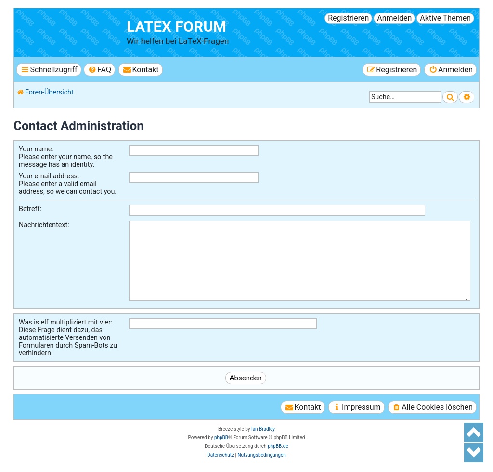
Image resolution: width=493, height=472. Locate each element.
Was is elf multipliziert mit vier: (65, 322)
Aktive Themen (445, 18)
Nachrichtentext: (44, 225)
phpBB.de (278, 446)
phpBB (221, 437)
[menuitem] (99, 69)
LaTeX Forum (176, 27)
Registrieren (348, 18)
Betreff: (30, 209)
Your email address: (49, 176)
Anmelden (394, 18)
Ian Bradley (263, 429)
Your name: (36, 149)
